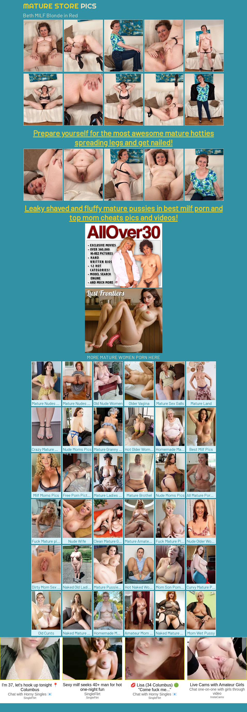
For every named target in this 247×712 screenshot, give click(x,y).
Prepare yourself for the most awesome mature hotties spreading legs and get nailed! (123, 137)
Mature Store (60, 5)
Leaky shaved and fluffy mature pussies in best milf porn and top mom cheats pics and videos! (124, 212)
